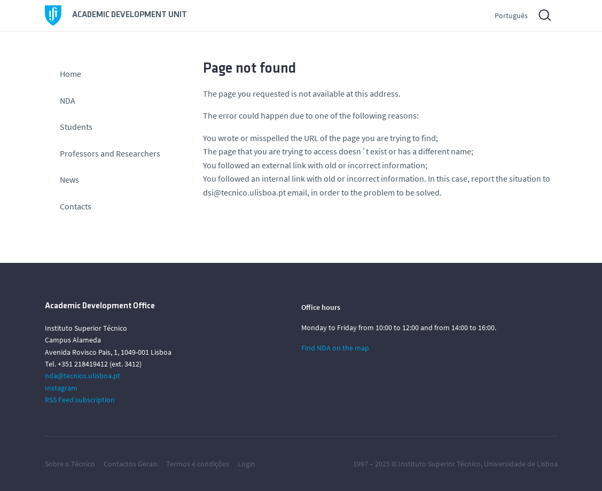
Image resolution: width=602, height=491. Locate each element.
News (69, 179)
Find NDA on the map (335, 348)
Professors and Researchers (110, 153)
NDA (67, 100)
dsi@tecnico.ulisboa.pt (244, 192)
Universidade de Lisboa (521, 464)
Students (76, 126)
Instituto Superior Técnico (439, 464)
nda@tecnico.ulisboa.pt (82, 375)
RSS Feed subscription (80, 399)
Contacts (75, 206)
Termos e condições (197, 464)
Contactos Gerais (131, 464)
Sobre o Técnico (70, 464)
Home (70, 73)
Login (246, 464)
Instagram (61, 388)
